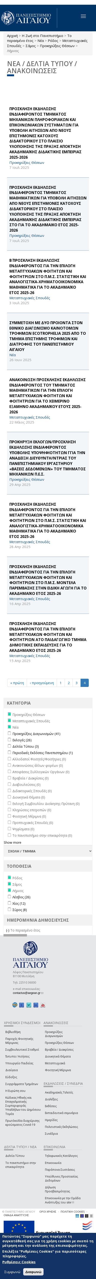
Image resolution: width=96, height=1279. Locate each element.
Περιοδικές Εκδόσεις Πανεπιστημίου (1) (42, 752)
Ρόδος (53, 40)
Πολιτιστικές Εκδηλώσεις (61, 1127)
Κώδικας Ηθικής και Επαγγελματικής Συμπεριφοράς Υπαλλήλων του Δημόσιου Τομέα (23, 1106)
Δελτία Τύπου (15, 1156)
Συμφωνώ (12, 1271)
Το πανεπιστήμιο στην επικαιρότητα (20, 1165)
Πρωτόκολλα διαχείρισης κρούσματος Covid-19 (22, 1123)
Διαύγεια (11, 1070)
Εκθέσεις (51, 1106)
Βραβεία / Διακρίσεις (59, 1050)
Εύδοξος (11, 1077)
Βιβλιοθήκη (13, 1032)
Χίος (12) (19, 903)
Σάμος (31, 45)
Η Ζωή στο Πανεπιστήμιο (42, 35)
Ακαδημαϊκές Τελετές (59, 1092)
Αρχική (12, 35)
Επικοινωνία (53, 1163)
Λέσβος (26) (21, 897)
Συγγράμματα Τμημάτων (21, 1084)
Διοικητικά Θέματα (58, 1056)
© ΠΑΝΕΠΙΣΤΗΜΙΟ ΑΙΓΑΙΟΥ (18, 1211)
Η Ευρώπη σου (15, 1091)
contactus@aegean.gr (28, 993)
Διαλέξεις (51, 1099)
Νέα (40, 40)
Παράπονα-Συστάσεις (60, 1170)
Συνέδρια (51, 1134)
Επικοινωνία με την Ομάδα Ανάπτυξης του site (63, 1200)
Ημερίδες (51, 1120)
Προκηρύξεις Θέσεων (57, 45)
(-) (8, 930)
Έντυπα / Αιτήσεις (17, 1056)
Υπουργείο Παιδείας (19, 1063)
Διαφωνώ (33, 1272)
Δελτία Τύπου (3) (25, 746)
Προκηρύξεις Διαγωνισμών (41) (36, 733)
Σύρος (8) (19, 910)
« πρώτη (17, 682)
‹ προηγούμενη (42, 682)
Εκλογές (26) (22, 740)
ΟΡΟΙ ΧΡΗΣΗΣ (47, 1211)
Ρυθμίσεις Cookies (19, 1261)
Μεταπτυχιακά (55, 1063)
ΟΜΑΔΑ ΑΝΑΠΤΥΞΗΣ (16, 1215)
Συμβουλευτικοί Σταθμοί (22, 1050)
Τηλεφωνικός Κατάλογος (61, 1156)
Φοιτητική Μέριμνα (58, 1070)
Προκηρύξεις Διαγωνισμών (54, 1034)
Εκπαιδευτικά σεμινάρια (61, 1113)
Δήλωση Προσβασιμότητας (57, 1189)
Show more (12, 842)
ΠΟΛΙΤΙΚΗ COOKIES (73, 1211)
